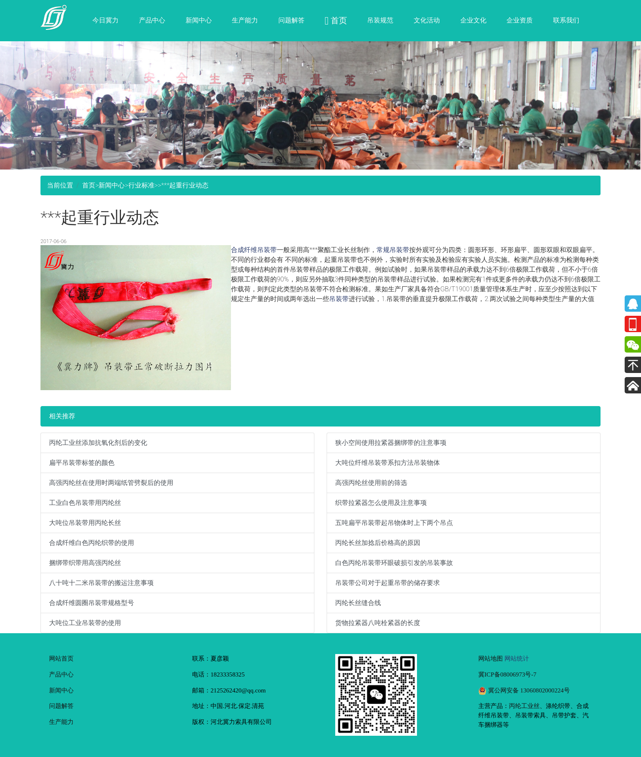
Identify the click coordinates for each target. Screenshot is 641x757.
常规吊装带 (393, 250)
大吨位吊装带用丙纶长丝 (85, 523)
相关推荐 (62, 416)
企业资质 (520, 20)
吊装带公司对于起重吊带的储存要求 (387, 583)
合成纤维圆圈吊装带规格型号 (91, 603)
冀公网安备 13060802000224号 (524, 690)
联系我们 (566, 20)
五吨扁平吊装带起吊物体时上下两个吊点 (394, 523)
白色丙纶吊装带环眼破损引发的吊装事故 (394, 563)
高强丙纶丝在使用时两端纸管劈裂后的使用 (111, 483)
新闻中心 (199, 20)
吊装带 (339, 299)
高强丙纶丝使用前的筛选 (371, 483)
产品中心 (152, 20)
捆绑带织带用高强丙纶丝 (85, 563)
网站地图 (490, 658)
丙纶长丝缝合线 (358, 603)
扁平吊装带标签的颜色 (81, 463)
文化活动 (427, 20)
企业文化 (473, 20)
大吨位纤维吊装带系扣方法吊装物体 (387, 463)
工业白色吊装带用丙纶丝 (85, 503)
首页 (88, 185)
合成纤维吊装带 (254, 250)
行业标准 (141, 185)
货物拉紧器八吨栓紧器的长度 (377, 623)
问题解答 (291, 20)
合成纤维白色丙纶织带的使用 (91, 543)
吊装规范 (380, 20)
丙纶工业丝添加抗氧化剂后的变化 (98, 443)
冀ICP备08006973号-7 (507, 674)
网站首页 (61, 658)
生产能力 (245, 20)
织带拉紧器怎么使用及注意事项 (381, 503)
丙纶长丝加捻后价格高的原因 (377, 543)
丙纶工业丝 (524, 705)
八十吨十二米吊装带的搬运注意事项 (101, 583)
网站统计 (516, 658)
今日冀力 (105, 20)
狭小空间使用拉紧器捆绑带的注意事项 (390, 443)
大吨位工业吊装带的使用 (85, 623)
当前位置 (60, 185)
